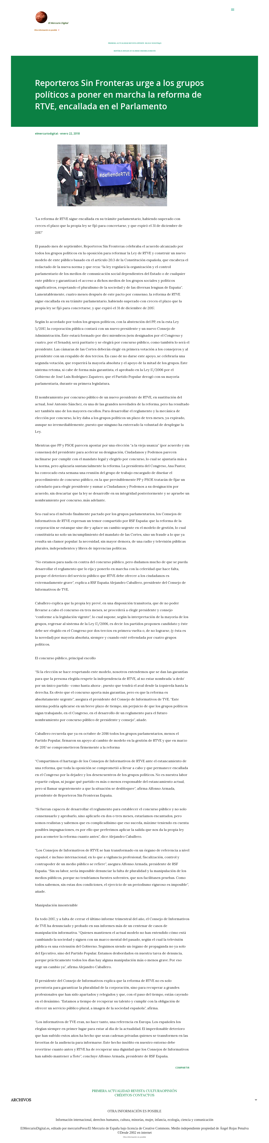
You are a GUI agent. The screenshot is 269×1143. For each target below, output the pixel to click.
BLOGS (148, 43)
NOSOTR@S (156, 43)
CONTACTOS (143, 1095)
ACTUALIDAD (122, 43)
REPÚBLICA (119, 51)
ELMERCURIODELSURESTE (144, 51)
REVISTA (132, 43)
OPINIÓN (140, 43)
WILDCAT (128, 51)
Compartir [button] (182, 1067)
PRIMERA (112, 43)
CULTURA (154, 1091)
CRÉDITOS (123, 1095)
